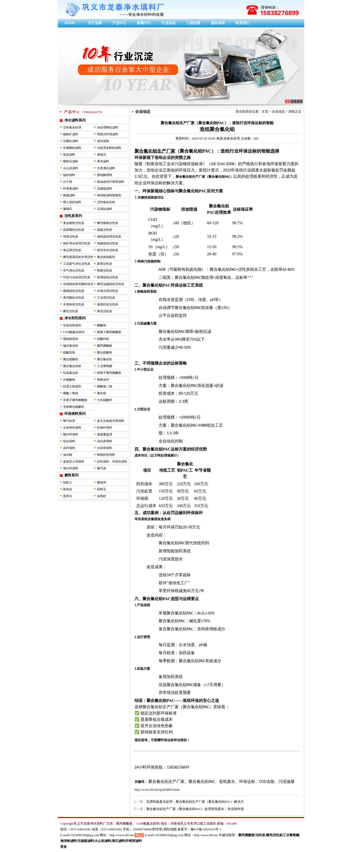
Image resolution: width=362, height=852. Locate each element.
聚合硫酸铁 (104, 352)
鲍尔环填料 (70, 434)
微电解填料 (104, 175)
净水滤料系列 (74, 120)
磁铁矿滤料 (70, 134)
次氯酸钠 (69, 379)
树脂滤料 (69, 195)
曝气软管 (69, 421)
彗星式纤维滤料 (107, 134)
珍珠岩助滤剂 (72, 325)
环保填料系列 (74, 414)
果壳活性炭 (104, 311)
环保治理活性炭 (107, 291)
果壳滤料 (103, 161)
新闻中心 (144, 23)
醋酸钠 (101, 325)
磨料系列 (71, 475)
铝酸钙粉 (103, 339)
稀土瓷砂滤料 (72, 202)
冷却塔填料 (104, 448)
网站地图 (170, 829)
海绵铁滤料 (68, 841)
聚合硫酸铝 (70, 359)
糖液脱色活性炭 (73, 291)
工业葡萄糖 (104, 366)
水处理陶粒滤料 (107, 127)
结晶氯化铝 (70, 373)
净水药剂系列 (74, 318)
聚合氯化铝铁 (72, 366)
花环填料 (69, 448)
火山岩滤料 (70, 168)
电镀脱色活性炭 (107, 243)
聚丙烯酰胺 (104, 345)
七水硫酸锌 (104, 400)
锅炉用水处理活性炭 (76, 243)
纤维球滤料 (133, 841)
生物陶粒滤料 (72, 148)
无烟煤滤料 (104, 188)
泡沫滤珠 (103, 141)
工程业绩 (193, 23)
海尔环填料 (70, 468)
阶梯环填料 (104, 427)
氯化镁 (101, 393)
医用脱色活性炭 (107, 277)
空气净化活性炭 (73, 270)
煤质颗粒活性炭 (73, 230)
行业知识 (169, 23)
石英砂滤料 (104, 209)
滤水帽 (67, 455)
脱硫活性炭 (104, 230)
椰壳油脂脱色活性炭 (110, 284)
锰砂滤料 (69, 175)
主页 (265, 111)
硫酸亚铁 (69, 352)
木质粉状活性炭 (73, 304)
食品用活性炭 (72, 250)
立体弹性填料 (72, 427)
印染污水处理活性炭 (76, 277)
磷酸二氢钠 (70, 393)
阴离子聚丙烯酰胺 (109, 332)
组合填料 (69, 441)
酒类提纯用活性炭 (109, 236)
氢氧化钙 (103, 379)
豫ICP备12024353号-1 (206, 829)
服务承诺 (218, 23)
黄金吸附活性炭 (73, 223)
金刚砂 (101, 496)
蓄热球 (101, 482)
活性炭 (260, 835)
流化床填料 (104, 441)
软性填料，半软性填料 (112, 461)
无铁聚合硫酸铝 (73, 407)
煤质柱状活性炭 (107, 304)
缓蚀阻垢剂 (70, 339)
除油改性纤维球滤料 (110, 182)
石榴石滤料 (70, 141)
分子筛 (67, 182)
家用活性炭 (104, 263)
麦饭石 (101, 154)
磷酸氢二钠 (104, 386)
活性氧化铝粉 (106, 202)
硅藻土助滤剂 (72, 386)
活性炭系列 (73, 216)
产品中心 (119, 23)
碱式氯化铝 (70, 345)
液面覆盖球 (104, 434)
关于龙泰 (95, 23)
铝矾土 (67, 482)
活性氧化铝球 (72, 127)
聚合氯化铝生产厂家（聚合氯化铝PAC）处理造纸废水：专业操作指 (195, 809)
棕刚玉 (101, 489)
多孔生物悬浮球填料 (110, 421)
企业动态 (278, 111)
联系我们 (243, 23)
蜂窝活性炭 (104, 270)
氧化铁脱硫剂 (106, 257)
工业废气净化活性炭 (76, 263)
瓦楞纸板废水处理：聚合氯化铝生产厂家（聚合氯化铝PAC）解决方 (195, 801)
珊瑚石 (67, 209)
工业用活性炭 (106, 297)
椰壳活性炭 (70, 311)
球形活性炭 (70, 236)
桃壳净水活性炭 (107, 250)
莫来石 (67, 496)
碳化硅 (67, 489)
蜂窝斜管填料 (106, 455)
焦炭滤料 (69, 154)
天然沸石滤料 (106, 168)
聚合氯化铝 (104, 359)
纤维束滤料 (70, 188)
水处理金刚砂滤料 (109, 148)
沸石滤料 (118, 841)
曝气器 (101, 468)
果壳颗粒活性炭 (73, 297)
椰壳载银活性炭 (107, 223)
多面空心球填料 (73, 461)
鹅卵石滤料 (70, 161)
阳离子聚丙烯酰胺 (109, 373)
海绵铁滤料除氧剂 (109, 195)
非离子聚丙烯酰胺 (75, 400)
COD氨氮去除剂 (73, 332)
